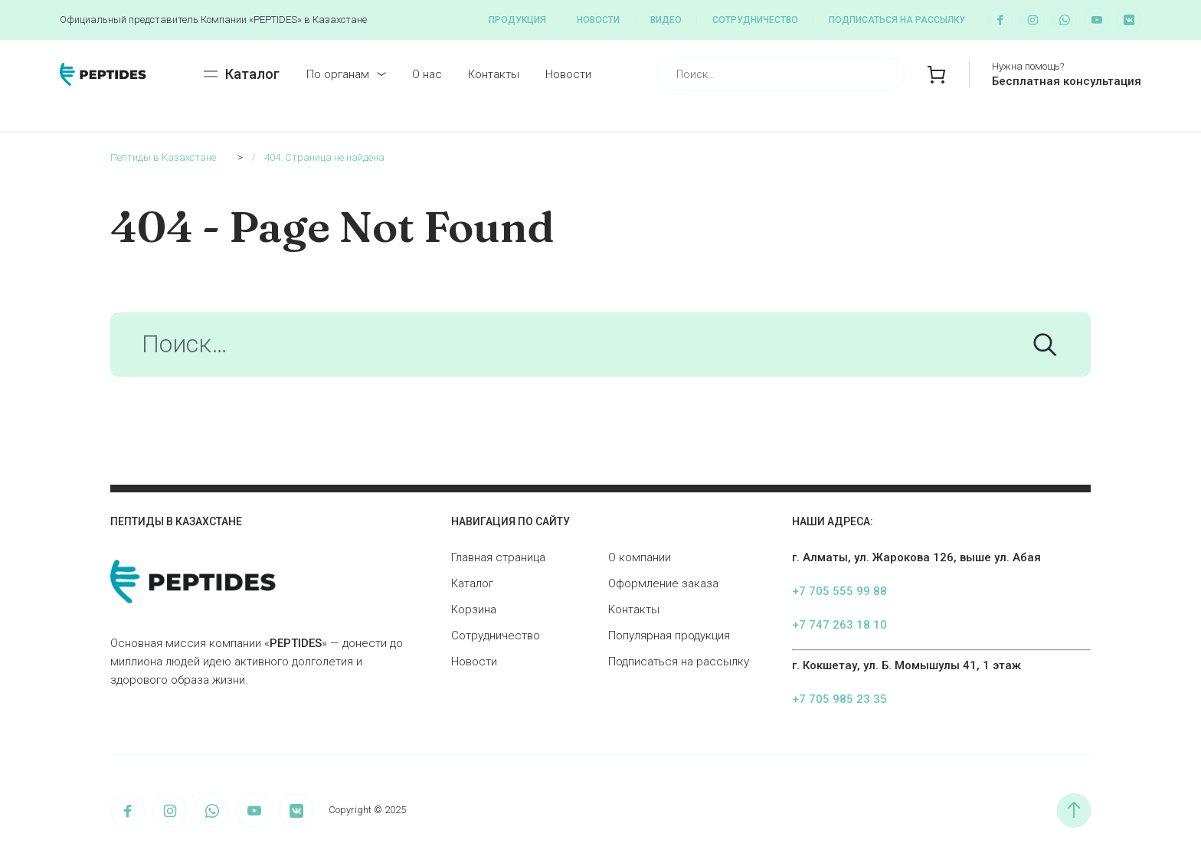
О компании (639, 557)
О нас (427, 74)
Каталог (472, 583)
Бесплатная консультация (1066, 81)
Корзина (473, 609)
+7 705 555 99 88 (839, 591)
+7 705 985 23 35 (839, 699)
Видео (666, 20)
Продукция (517, 20)
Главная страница (498, 557)
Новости (598, 20)
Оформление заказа (663, 583)
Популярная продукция (669, 635)
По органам (337, 74)
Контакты (493, 74)
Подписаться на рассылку (897, 20)
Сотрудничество (755, 20)
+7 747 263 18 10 (839, 625)
